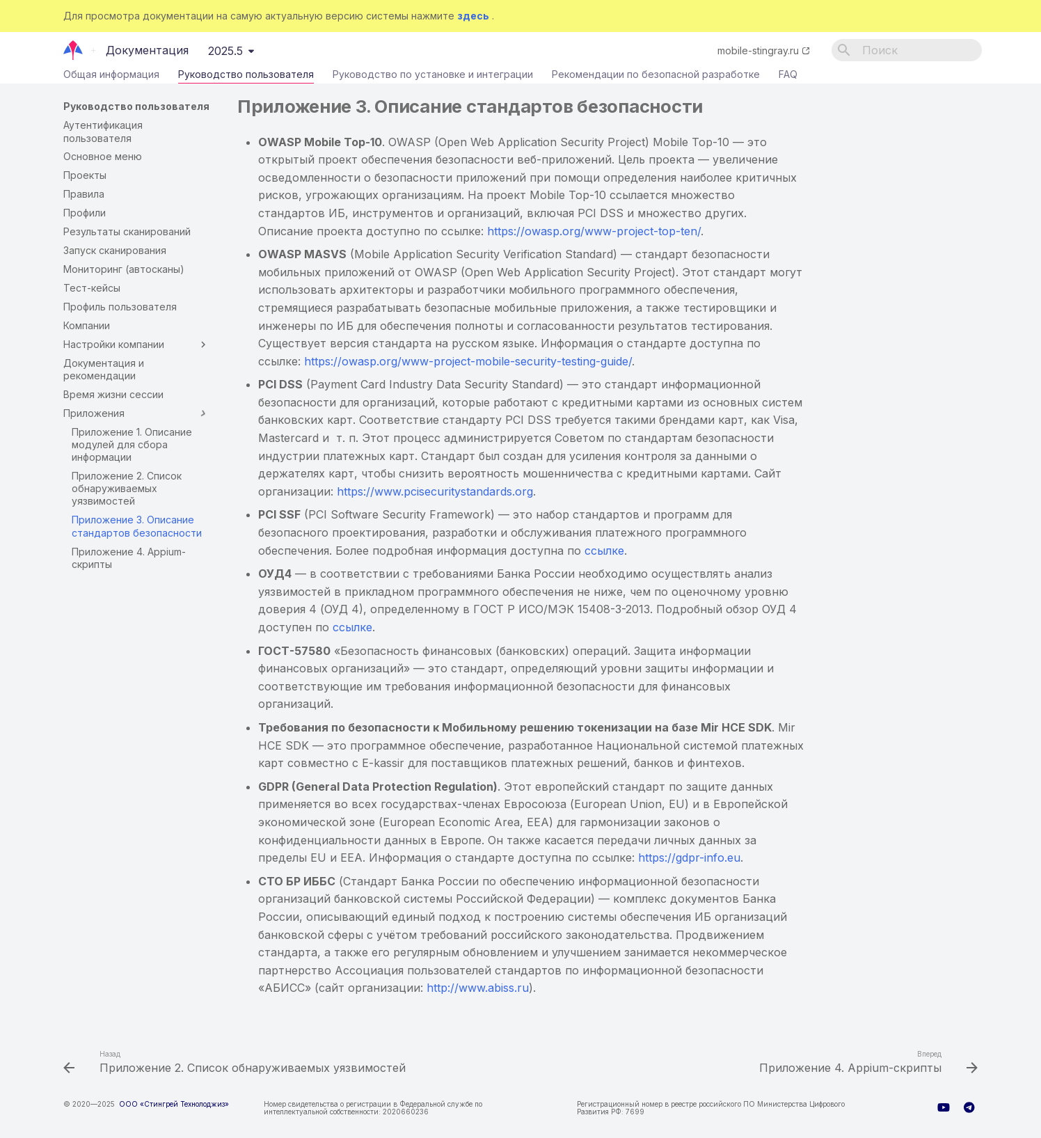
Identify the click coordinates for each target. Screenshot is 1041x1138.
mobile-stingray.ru (758, 50)
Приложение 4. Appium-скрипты (129, 558)
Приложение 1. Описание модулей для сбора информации (132, 444)
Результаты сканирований (127, 231)
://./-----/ (468, 361)
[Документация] (73, 50)
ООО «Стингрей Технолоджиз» (174, 1104)
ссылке (604, 551)
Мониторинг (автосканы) (123, 269)
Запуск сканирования (114, 250)
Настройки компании (136, 344)
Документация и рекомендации (103, 369)
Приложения (136, 413)
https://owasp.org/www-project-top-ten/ (594, 231)
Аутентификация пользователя (103, 131)
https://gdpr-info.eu (689, 857)
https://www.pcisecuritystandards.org (435, 491)
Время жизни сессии (113, 394)
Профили (84, 213)
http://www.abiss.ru (478, 988)
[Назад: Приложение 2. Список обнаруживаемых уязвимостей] (237, 1063)
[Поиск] (907, 50)
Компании (86, 325)
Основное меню (102, 156)
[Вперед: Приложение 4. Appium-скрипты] (866, 1063)
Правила (83, 194)
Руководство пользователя (246, 77)
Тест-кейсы (91, 288)
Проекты (84, 175)
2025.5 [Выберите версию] (225, 51)
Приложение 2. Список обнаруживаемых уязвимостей (127, 488)
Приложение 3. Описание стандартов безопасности (137, 526)
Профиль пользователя (120, 307)
